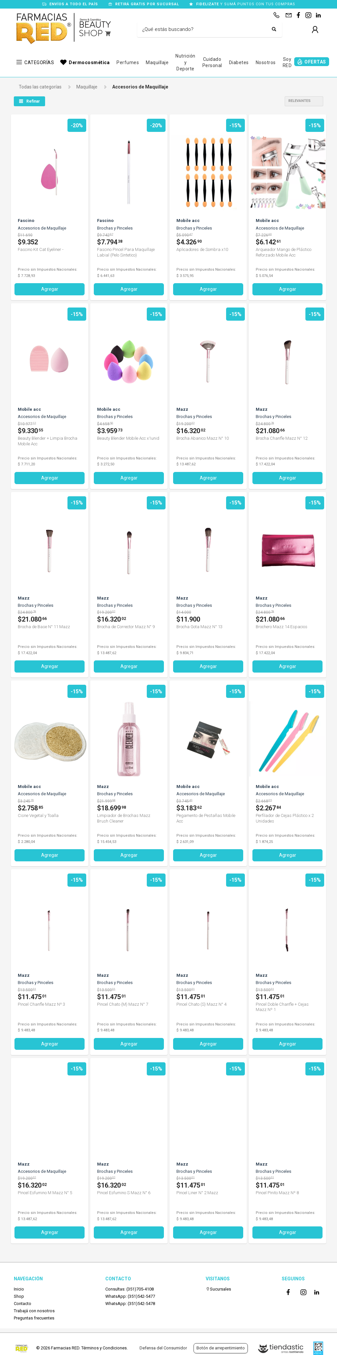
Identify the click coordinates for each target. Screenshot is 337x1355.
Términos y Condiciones (104, 1347)
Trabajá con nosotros (34, 1310)
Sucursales (218, 1288)
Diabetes (239, 62)
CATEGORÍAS (39, 62)
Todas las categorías (40, 86)
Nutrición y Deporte (185, 62)
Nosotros (266, 62)
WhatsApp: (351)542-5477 (130, 1295)
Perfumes (128, 62)
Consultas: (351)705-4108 (129, 1288)
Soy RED (287, 62)
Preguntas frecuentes (34, 1317)
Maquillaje (157, 62)
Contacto (22, 1303)
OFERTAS (315, 61)
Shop (19, 1295)
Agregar (49, 289)
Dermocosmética (89, 62)
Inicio (19, 1288)
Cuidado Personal (212, 62)
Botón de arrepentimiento (220, 1347)
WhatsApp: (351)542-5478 (130, 1303)
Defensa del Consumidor (163, 1347)
